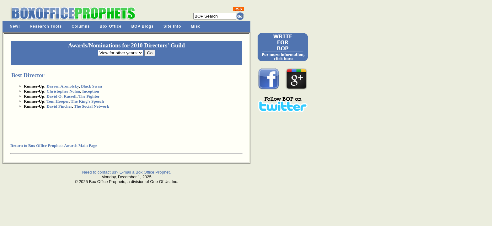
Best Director (28, 75)
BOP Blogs (142, 26)
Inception (90, 91)
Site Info (172, 26)
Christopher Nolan (63, 91)
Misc (196, 26)
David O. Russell (61, 96)
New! (15, 26)
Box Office (111, 26)
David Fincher (59, 106)
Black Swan (91, 86)
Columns (81, 26)
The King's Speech (87, 101)
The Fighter (89, 96)
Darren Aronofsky (62, 86)
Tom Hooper (57, 101)
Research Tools (46, 26)
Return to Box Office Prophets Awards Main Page (53, 145)
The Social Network (91, 106)
